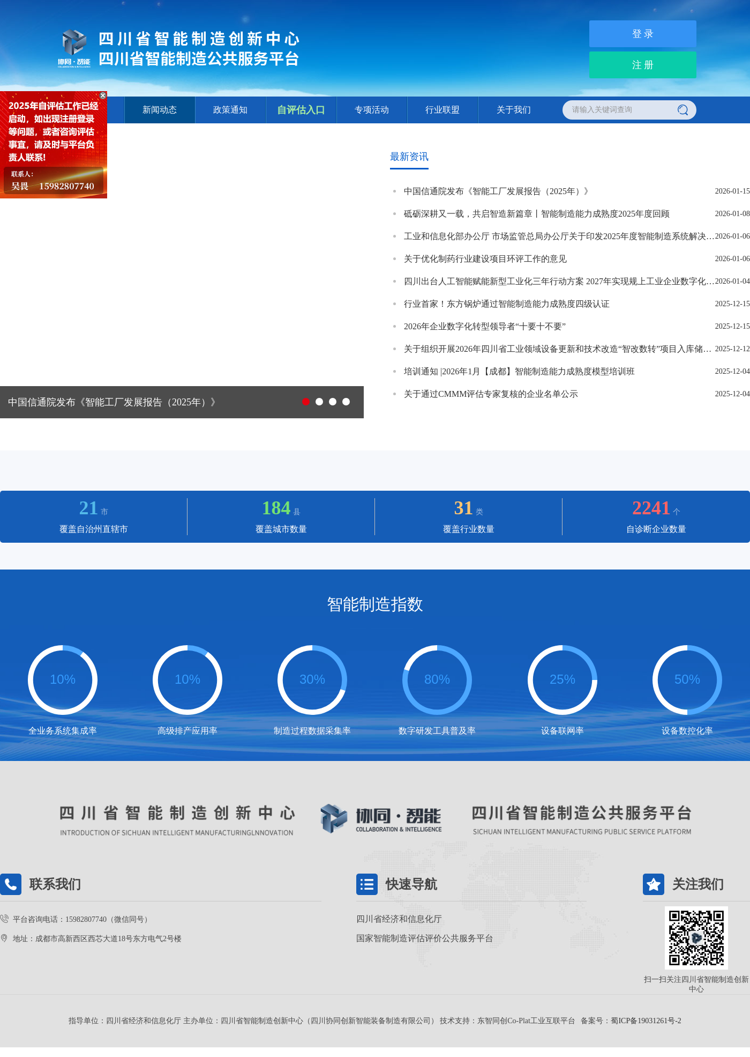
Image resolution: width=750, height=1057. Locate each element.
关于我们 (514, 109)
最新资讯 (409, 156)
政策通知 (230, 109)
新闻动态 (159, 109)
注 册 (643, 65)
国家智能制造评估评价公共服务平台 (424, 938)
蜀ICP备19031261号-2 (646, 1021)
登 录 (643, 33)
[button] (306, 401)
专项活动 (372, 109)
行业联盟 (442, 109)
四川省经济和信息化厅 (399, 918)
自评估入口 (301, 110)
